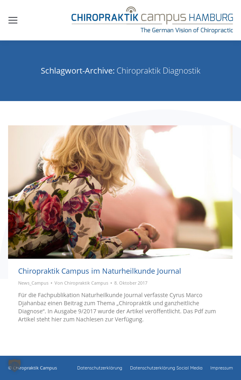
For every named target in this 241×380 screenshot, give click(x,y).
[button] (14, 365)
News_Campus (33, 283)
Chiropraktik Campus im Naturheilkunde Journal (99, 271)
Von (81, 283)
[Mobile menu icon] (13, 20)
